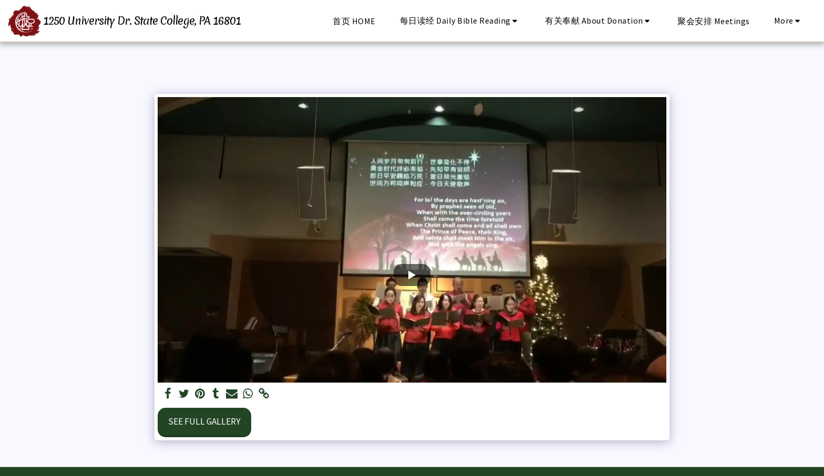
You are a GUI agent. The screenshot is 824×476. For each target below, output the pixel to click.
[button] (460, 21)
